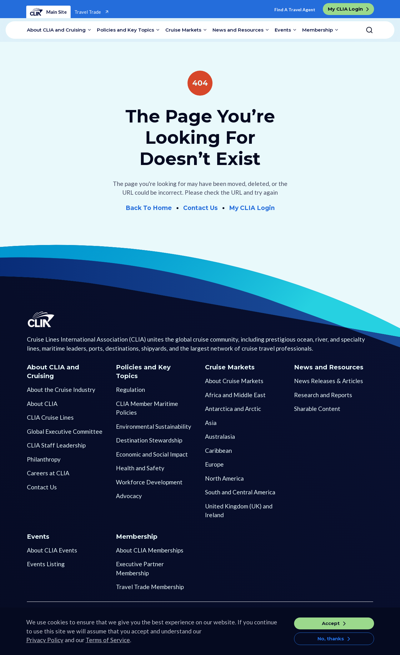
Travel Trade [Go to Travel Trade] (88, 12)
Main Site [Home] (48, 12)
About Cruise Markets (234, 380)
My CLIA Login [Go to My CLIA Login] (252, 208)
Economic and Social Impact (152, 454)
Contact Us (42, 487)
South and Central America (240, 492)
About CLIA (42, 403)
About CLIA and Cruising (56, 30)
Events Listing (46, 564)
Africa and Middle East (235, 394)
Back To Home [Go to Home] (149, 208)
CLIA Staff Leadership (56, 445)
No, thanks (331, 643)
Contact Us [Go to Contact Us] (200, 208)
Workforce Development (149, 482)
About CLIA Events (52, 550)
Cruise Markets (183, 30)
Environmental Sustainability (153, 426)
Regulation (130, 389)
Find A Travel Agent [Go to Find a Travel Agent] (294, 9)
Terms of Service (108, 644)
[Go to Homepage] (50, 330)
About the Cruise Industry (61, 389)
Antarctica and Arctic (233, 408)
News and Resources (237, 30)
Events (283, 30)
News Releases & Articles (328, 380)
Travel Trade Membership (150, 586)
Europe (214, 464)
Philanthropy (44, 459)
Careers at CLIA (48, 473)
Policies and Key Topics (125, 30)
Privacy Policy (44, 644)
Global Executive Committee (64, 431)
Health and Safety (140, 468)
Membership (317, 30)
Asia (211, 422)
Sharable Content (317, 408)
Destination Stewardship (149, 440)
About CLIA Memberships (149, 550)
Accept (331, 628)
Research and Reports (323, 394)
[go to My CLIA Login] (348, 9)
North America (224, 478)
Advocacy (129, 495)
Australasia (220, 436)
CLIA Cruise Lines (50, 417)
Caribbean (218, 450)
